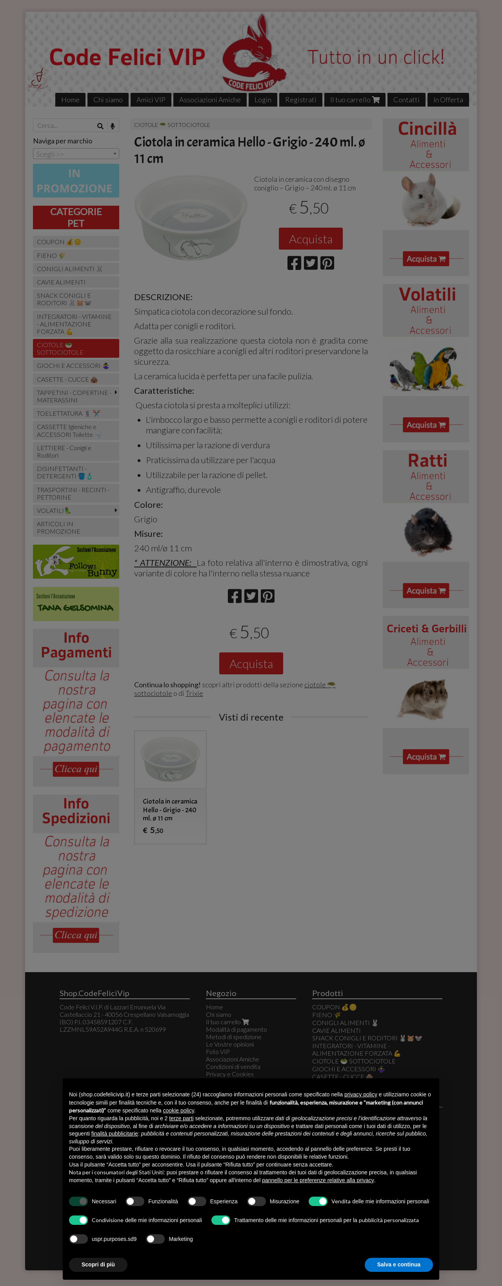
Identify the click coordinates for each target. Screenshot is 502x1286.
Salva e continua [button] (398, 1264)
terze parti (181, 1118)
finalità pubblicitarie (114, 1133)
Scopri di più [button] (98, 1264)
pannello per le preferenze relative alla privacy (318, 1180)
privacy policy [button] (360, 1094)
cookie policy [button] (178, 1110)
